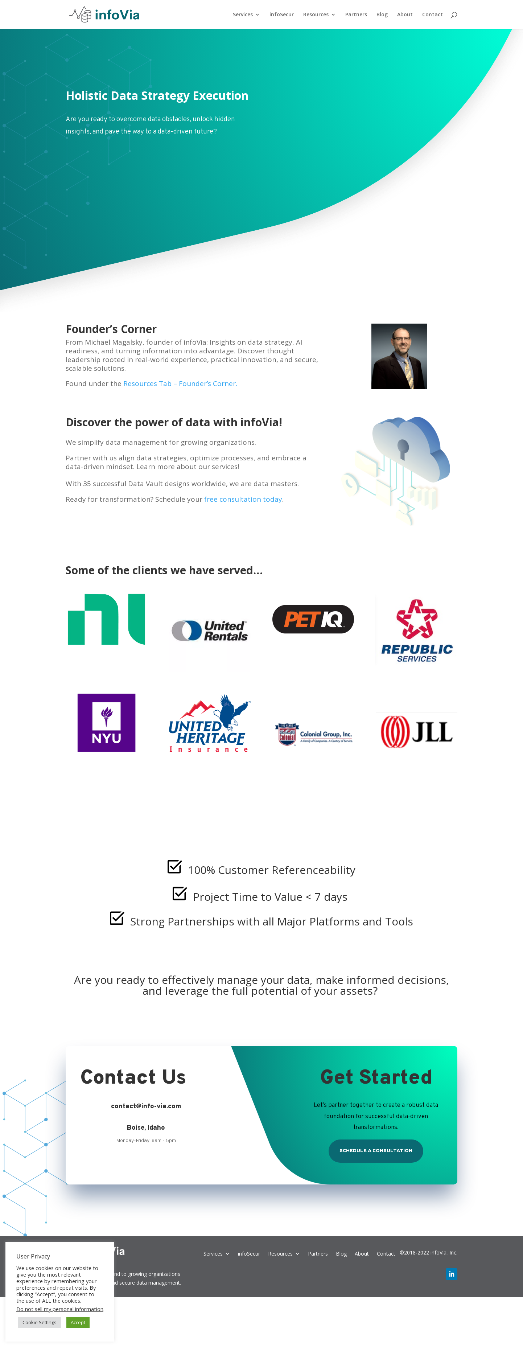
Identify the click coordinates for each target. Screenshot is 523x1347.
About (405, 15)
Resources (316, 15)
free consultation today (243, 499)
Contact (432, 15)
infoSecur (281, 15)
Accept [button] (78, 1322)
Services (243, 15)
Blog (382, 15)
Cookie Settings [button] (39, 1322)
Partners (356, 15)
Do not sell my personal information (59, 1309)
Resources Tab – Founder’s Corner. (180, 383)
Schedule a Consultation (375, 1151)
